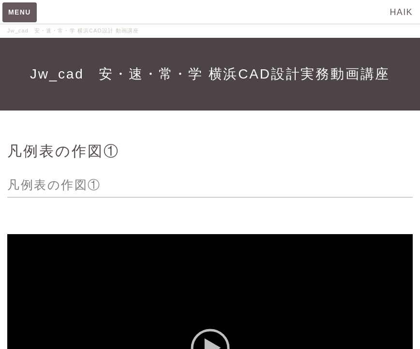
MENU (19, 12)
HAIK (401, 12)
